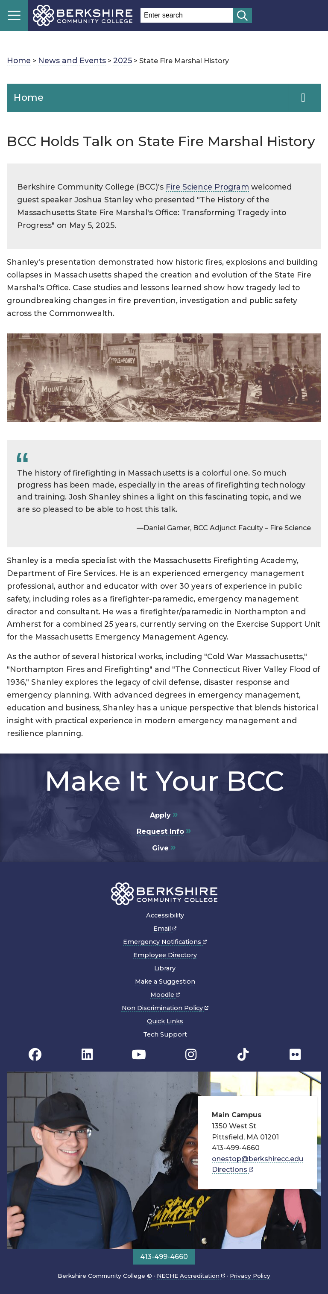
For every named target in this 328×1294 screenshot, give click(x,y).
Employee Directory (165, 955)
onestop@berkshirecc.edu (257, 1159)
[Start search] (242, 15)
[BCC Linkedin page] (87, 1054)
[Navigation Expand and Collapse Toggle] (305, 98)
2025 (122, 60)
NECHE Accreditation (191, 1275)
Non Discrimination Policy (165, 1008)
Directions (232, 1169)
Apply (160, 815)
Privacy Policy (250, 1275)
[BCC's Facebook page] (35, 1054)
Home (19, 60)
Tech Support (165, 1034)
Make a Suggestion (165, 981)
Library (165, 968)
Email (164, 928)
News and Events (72, 60)
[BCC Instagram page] (190, 1054)
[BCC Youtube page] (139, 1054)
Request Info (160, 831)
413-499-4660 (164, 1257)
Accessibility (165, 915)
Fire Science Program (207, 186)
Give (160, 848)
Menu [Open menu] (14, 15)
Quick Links (165, 1021)
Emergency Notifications (165, 942)
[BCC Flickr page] (295, 1054)
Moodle (165, 995)
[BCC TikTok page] (243, 1054)
